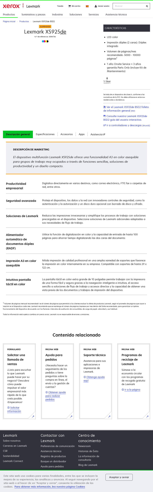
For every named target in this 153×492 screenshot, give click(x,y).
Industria (57, 14)
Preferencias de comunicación (58, 446)
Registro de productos (53, 456)
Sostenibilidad (11, 456)
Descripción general (18, 134)
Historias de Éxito (88, 451)
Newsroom (84, 446)
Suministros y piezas (33, 14)
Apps (82, 134)
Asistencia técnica (116, 14)
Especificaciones (45, 134)
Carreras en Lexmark (15, 445)
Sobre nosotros (11, 440)
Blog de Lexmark (87, 465)
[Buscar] (147, 6)
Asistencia (98, 134)
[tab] (18, 134)
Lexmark (10, 435)
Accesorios (67, 134)
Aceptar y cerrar (119, 477)
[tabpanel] (76, 218)
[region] (76, 481)
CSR (5, 451)
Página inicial (21, 5)
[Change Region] (87, 6)
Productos (9, 14)
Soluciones (75, 14)
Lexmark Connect (13, 461)
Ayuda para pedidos (52, 466)
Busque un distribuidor (53, 461)
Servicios (94, 14)
